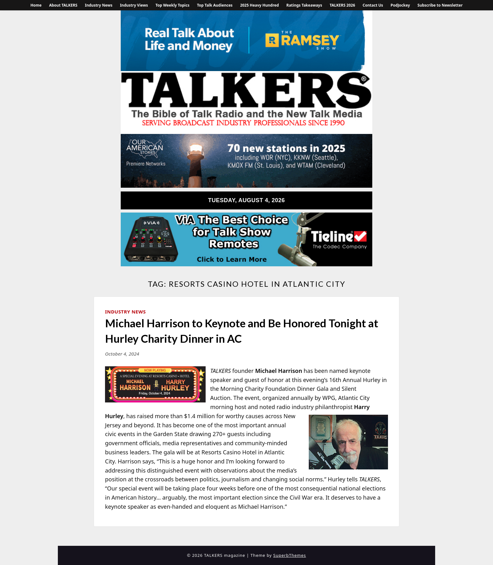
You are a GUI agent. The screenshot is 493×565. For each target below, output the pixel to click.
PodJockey (400, 5)
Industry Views (134, 5)
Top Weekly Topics (172, 5)
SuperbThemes (289, 555)
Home (36, 5)
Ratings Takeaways (304, 5)
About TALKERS (63, 5)
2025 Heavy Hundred (259, 5)
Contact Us (373, 5)
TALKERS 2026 (342, 5)
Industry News (98, 5)
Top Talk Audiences (214, 5)
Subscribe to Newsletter (440, 5)
